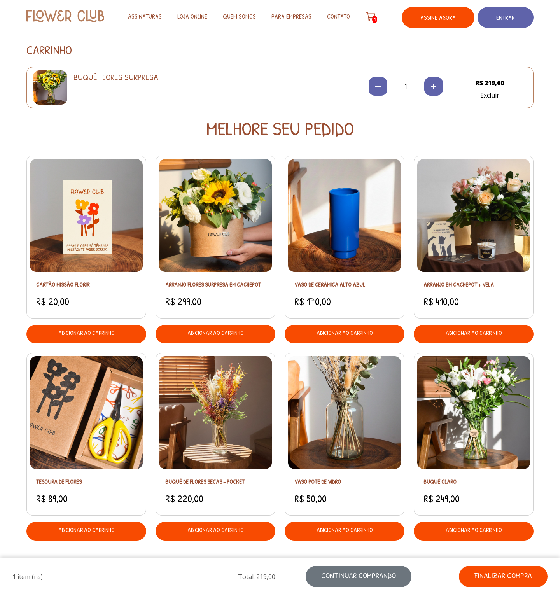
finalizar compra (503, 575)
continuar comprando (358, 575)
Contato (338, 16)
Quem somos (239, 16)
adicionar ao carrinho (86, 333)
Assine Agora (438, 17)
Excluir (489, 95)
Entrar (505, 17)
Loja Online (192, 16)
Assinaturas (145, 16)
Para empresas (291, 16)
